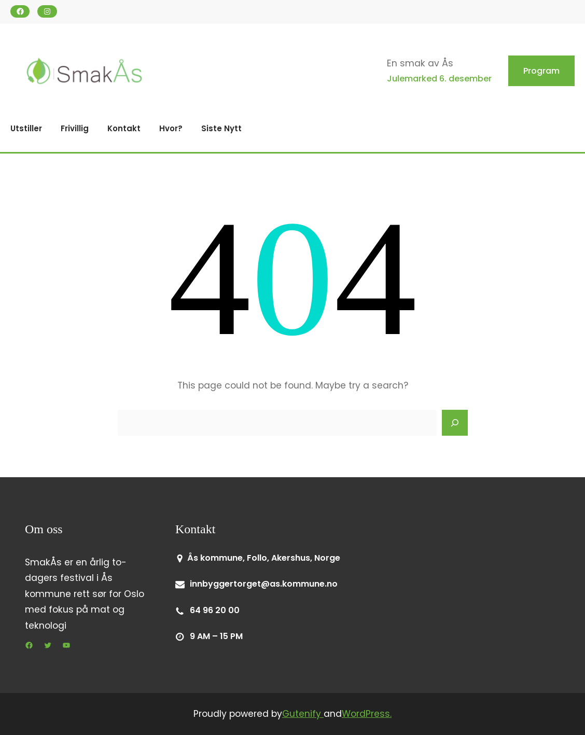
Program (541, 71)
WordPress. (367, 714)
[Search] (455, 423)
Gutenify (303, 714)
